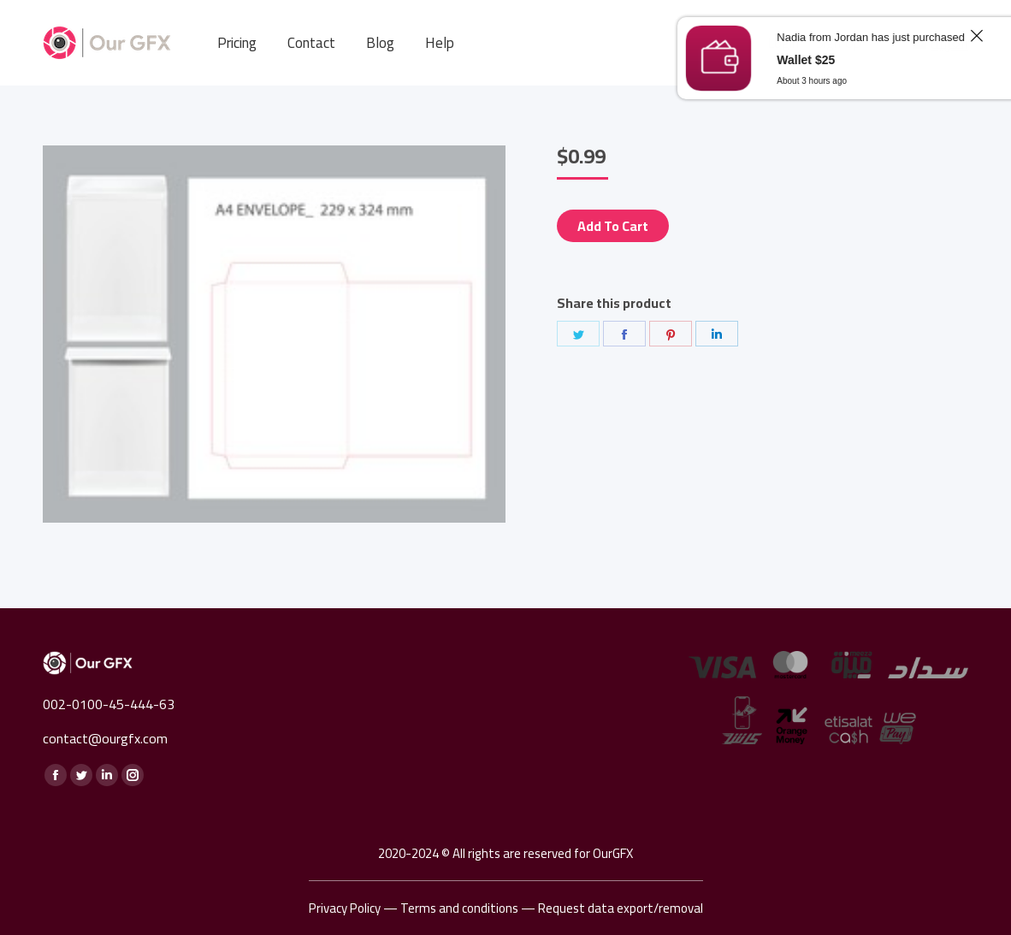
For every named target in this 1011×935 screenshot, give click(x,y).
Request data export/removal (620, 908)
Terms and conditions (459, 908)
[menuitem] (237, 43)
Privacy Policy (345, 908)
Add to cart (612, 226)
